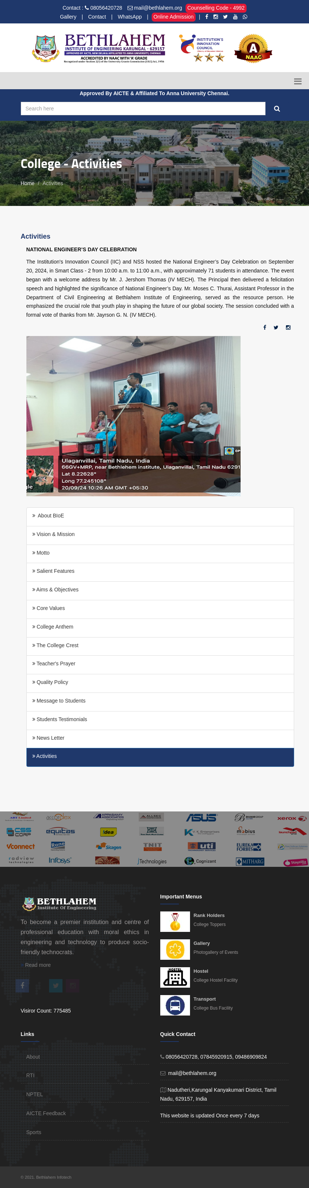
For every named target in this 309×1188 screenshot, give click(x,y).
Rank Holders (209, 915)
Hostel (201, 971)
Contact (97, 17)
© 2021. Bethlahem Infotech (46, 1177)
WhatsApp (130, 17)
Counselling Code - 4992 (216, 8)
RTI (30, 1075)
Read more (36, 965)
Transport (205, 999)
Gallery (68, 17)
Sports (33, 1132)
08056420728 (106, 8)
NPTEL (34, 1094)
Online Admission (174, 17)
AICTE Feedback (46, 1113)
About (33, 1057)
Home (28, 183)
